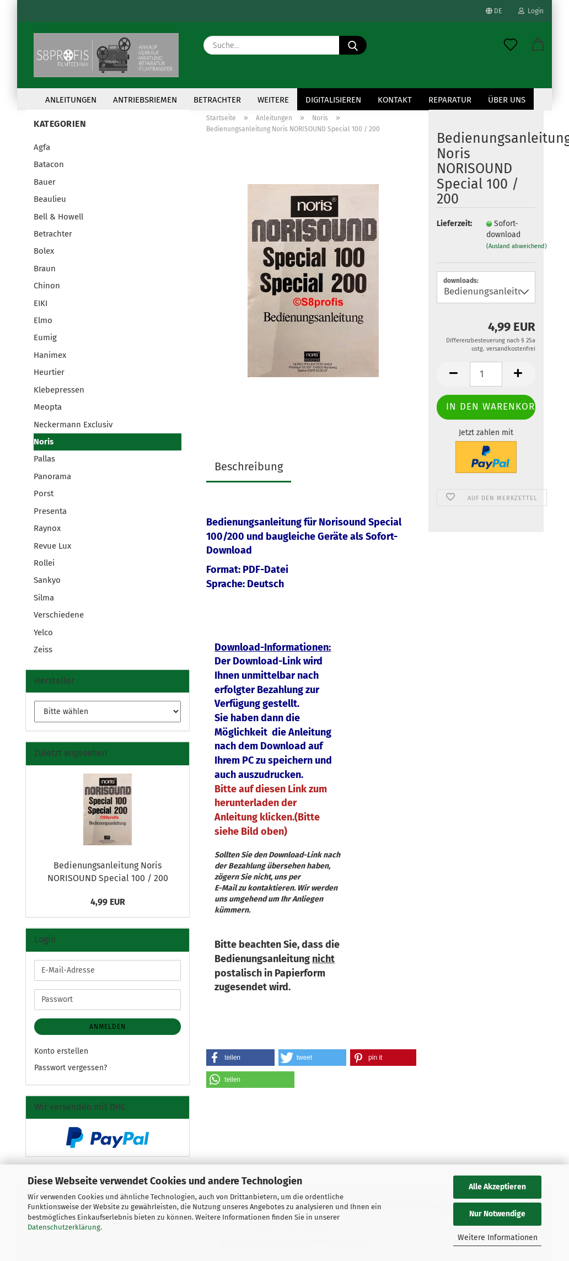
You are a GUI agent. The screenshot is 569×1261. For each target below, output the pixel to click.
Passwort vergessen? (70, 1067)
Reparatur (449, 100)
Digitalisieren (333, 100)
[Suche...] (353, 45)
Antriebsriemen (145, 100)
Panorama (52, 476)
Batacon (49, 164)
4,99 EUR (107, 902)
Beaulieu (50, 199)
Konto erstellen (61, 1051)
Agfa (42, 147)
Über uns (506, 100)
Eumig (45, 337)
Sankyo (47, 580)
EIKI (40, 303)
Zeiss (43, 649)
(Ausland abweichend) (516, 246)
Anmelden (107, 1027)
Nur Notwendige (497, 1214)
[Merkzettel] (510, 45)
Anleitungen (70, 100)
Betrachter (217, 100)
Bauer (45, 182)
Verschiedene (59, 615)
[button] (538, 45)
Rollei (44, 563)
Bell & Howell (58, 217)
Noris (43, 442)
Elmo (43, 320)
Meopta (48, 407)
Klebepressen (59, 390)
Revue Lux (52, 546)
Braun (45, 268)
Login (531, 11)
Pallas (44, 459)
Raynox (47, 528)
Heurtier (49, 372)
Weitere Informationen (498, 1237)
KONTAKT (395, 100)
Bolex (44, 251)
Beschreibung (248, 466)
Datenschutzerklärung (64, 1227)
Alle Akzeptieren (497, 1187)
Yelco (43, 632)
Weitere (273, 100)
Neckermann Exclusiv (73, 425)
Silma (44, 598)
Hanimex (50, 355)
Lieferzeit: (453, 223)
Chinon (47, 286)
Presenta (50, 511)
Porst (43, 493)
